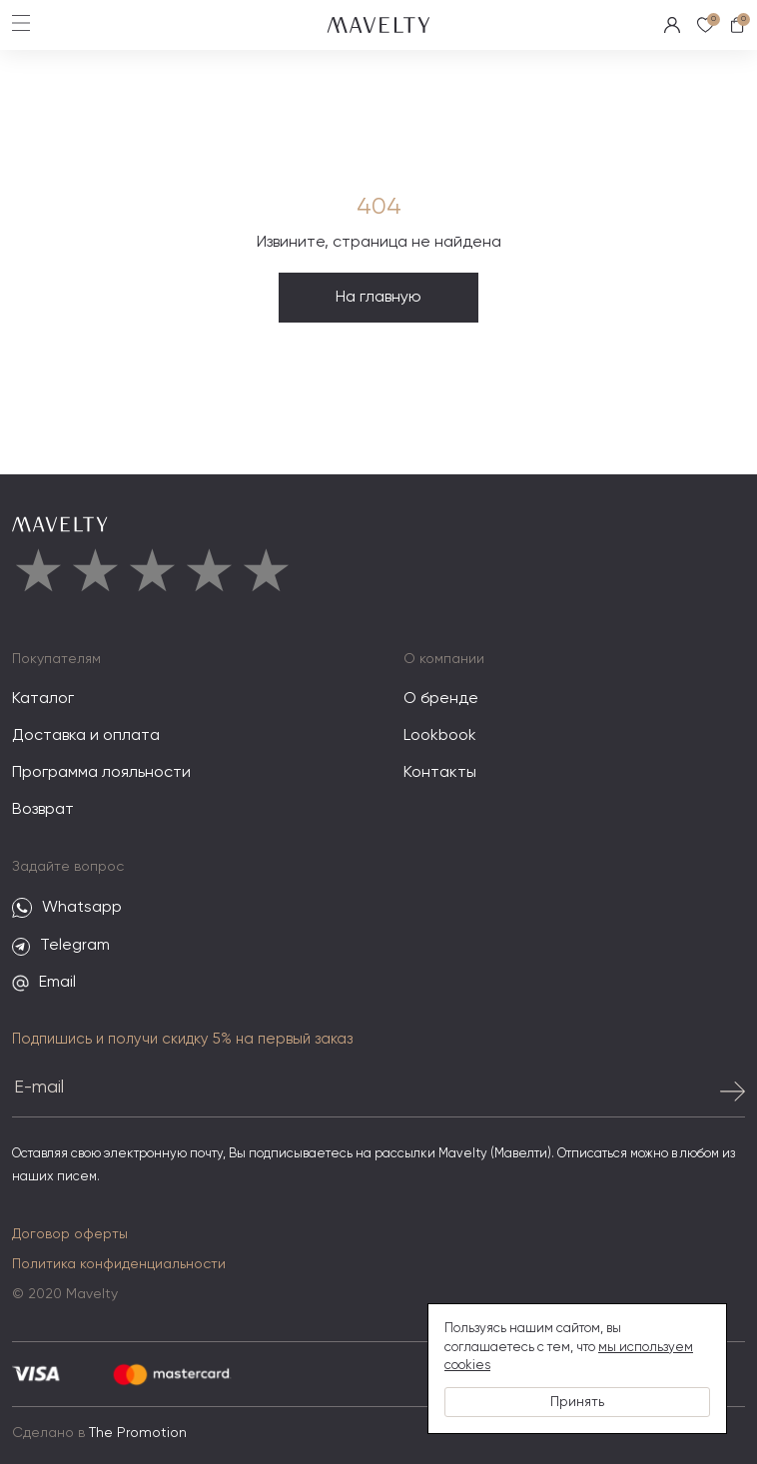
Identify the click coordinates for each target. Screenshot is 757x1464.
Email (44, 983)
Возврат (43, 810)
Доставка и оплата (86, 736)
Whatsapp (67, 908)
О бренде (440, 699)
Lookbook (439, 736)
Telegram (61, 947)
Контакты (439, 773)
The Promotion (138, 1433)
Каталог (43, 699)
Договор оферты (70, 1234)
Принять (577, 1402)
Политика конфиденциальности (119, 1264)
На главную (378, 298)
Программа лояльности (101, 773)
